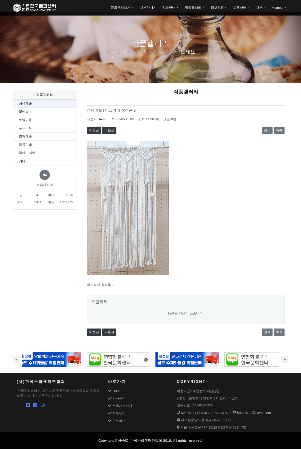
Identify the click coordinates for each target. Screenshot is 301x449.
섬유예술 (25, 103)
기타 (22, 161)
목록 (279, 130)
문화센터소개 (121, 7)
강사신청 (117, 398)
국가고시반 (27, 153)
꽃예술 (24, 111)
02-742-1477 (188, 413)
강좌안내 (168, 7)
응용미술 (25, 144)
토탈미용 (25, 120)
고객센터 (239, 7)
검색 (267, 130)
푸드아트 (25, 128)
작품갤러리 (193, 7)
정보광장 (217, 7)
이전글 (94, 130)
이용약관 (183, 391)
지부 (259, 7)
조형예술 (25, 136)
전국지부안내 (120, 406)
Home (114, 391)
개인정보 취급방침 (206, 391)
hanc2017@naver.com (252, 413)
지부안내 (146, 7)
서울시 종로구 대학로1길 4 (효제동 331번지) (211, 427)
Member (278, 7)
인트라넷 (117, 421)
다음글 (109, 130)
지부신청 (117, 413)
